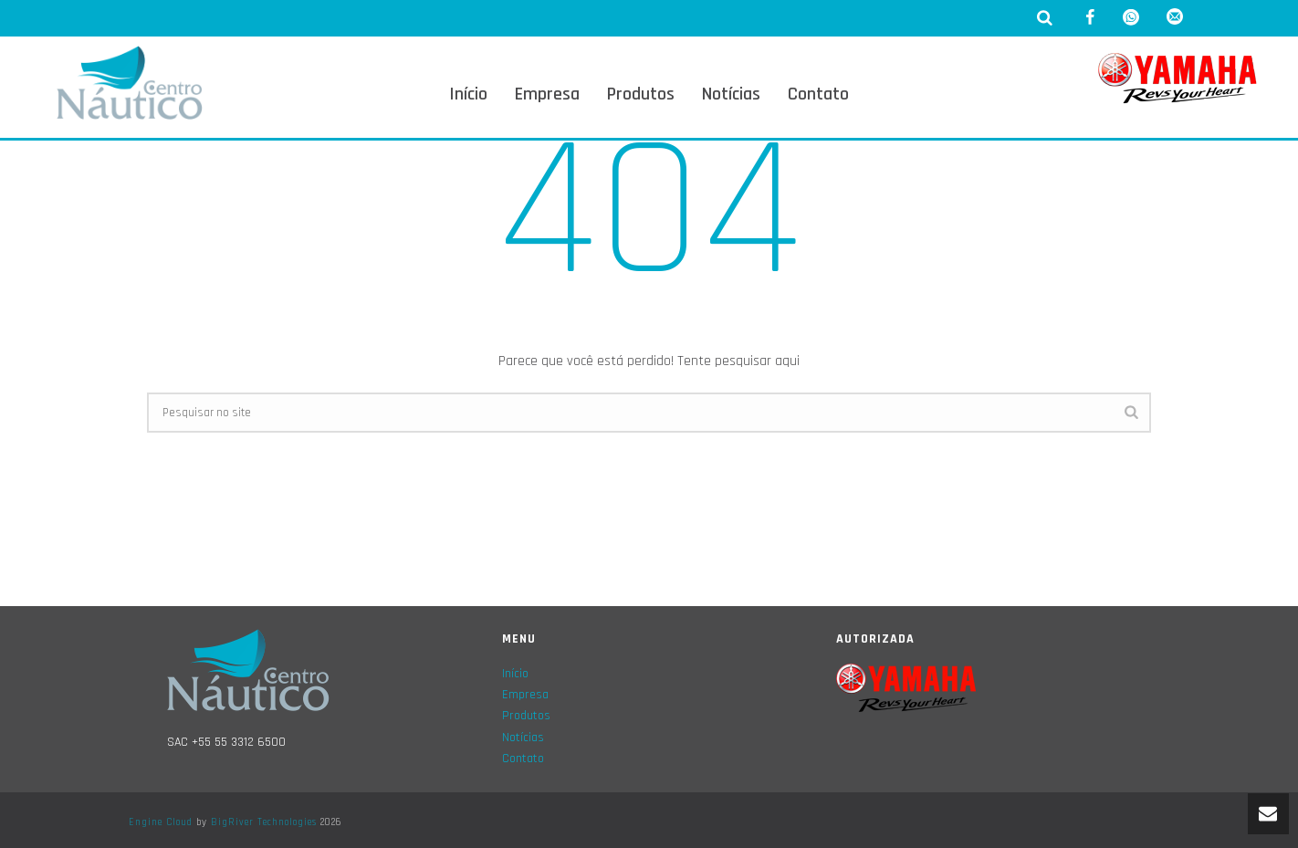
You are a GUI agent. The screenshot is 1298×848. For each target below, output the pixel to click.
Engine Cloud (161, 822)
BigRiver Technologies (264, 822)
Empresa (547, 94)
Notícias (731, 94)
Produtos (641, 94)
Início (468, 94)
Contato (818, 94)
